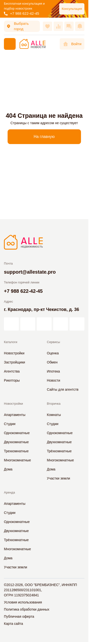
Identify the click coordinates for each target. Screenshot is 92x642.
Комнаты (54, 415)
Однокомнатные (17, 433)
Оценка (53, 353)
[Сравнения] (58, 26)
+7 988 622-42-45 (21, 13)
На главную (44, 136)
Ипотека (53, 371)
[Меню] (10, 44)
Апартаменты (14, 415)
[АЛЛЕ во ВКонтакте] (44, 324)
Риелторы (12, 380)
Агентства (12, 371)
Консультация (72, 9)
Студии (9, 424)
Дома (8, 469)
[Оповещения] (79, 26)
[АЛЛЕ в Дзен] (27, 324)
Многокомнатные (17, 460)
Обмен (52, 362)
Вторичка (54, 403)
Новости (53, 380)
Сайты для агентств (63, 389)
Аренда (9, 492)
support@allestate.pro (30, 272)
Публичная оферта (19, 616)
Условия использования (23, 602)
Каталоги (10, 342)
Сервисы (53, 342)
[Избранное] (47, 26)
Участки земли (58, 478)
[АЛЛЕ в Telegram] (76, 324)
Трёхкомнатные (59, 451)
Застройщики (14, 362)
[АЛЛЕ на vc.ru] (11, 324)
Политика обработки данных (26, 609)
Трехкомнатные (16, 451)
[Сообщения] (69, 26)
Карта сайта (13, 624)
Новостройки (14, 353)
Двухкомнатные (16, 442)
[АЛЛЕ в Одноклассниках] (60, 324)
